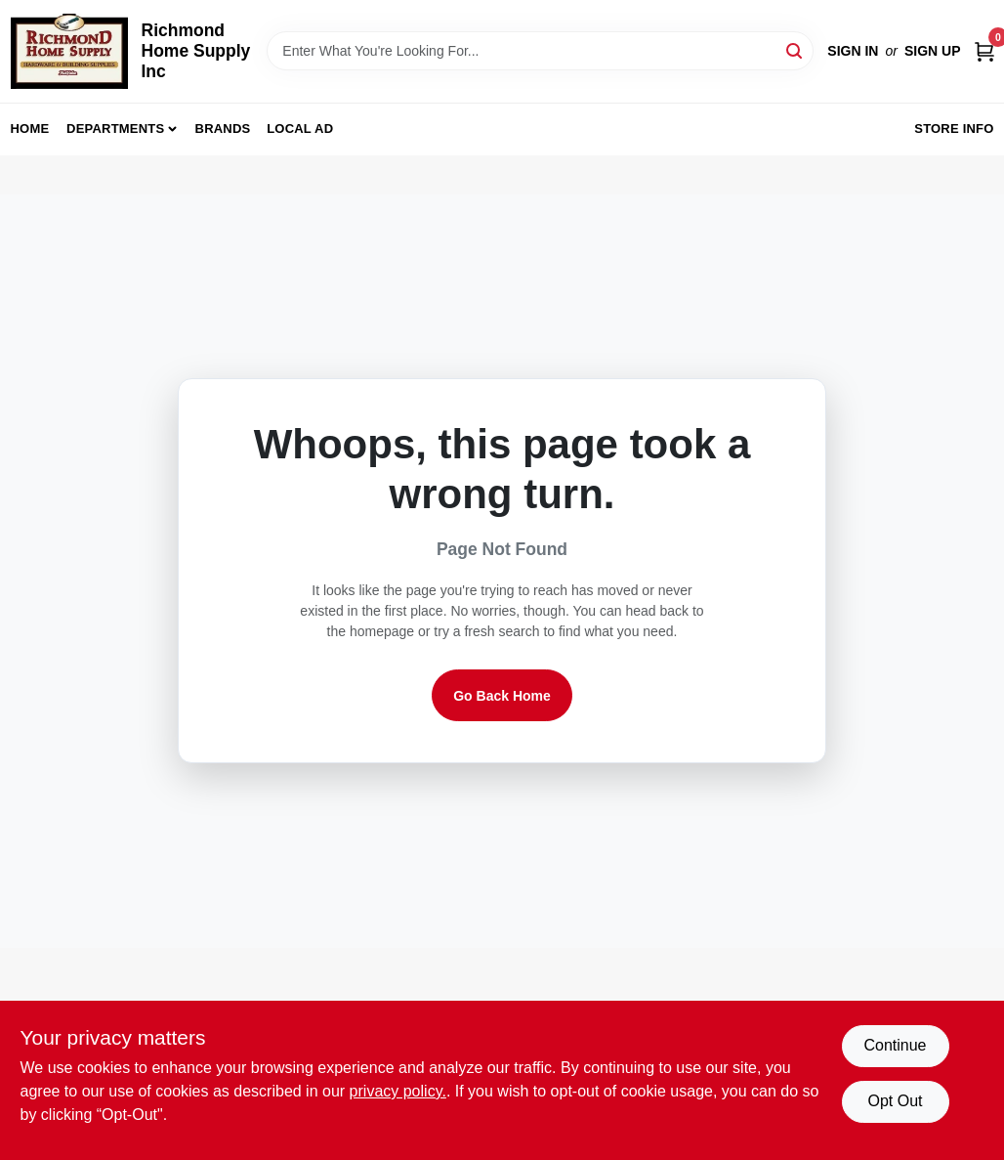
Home (30, 128)
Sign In (852, 51)
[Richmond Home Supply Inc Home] (69, 51)
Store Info (953, 128)
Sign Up (932, 51)
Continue (894, 1045)
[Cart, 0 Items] (984, 51)
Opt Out (894, 1101)
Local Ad (300, 128)
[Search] (795, 49)
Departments (115, 128)
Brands (223, 128)
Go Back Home (502, 696)
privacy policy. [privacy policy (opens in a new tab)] (398, 1091)
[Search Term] (540, 50)
